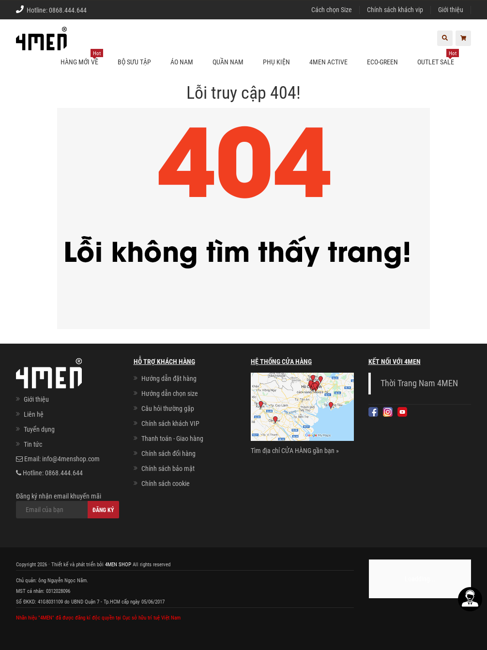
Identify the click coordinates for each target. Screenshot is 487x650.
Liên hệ (34, 414)
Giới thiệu (450, 10)
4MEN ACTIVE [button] (328, 62)
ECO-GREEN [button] (382, 62)
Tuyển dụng (39, 429)
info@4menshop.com (71, 459)
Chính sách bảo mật (168, 468)
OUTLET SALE (438, 58)
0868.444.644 (68, 10)
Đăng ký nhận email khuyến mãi (67, 505)
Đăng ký (103, 510)
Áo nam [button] (181, 62)
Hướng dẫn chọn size (169, 393)
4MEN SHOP (118, 564)
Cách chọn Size (331, 10)
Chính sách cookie (165, 483)
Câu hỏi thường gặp (167, 408)
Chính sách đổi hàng (168, 453)
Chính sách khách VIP (170, 423)
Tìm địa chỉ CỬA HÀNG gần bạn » (295, 450)
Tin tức (33, 444)
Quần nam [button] (228, 62)
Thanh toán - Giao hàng (172, 438)
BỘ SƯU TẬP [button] (134, 62)
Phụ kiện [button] (276, 62)
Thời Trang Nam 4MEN (419, 383)
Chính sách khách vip (395, 10)
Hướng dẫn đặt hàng (169, 378)
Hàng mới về (82, 58)
